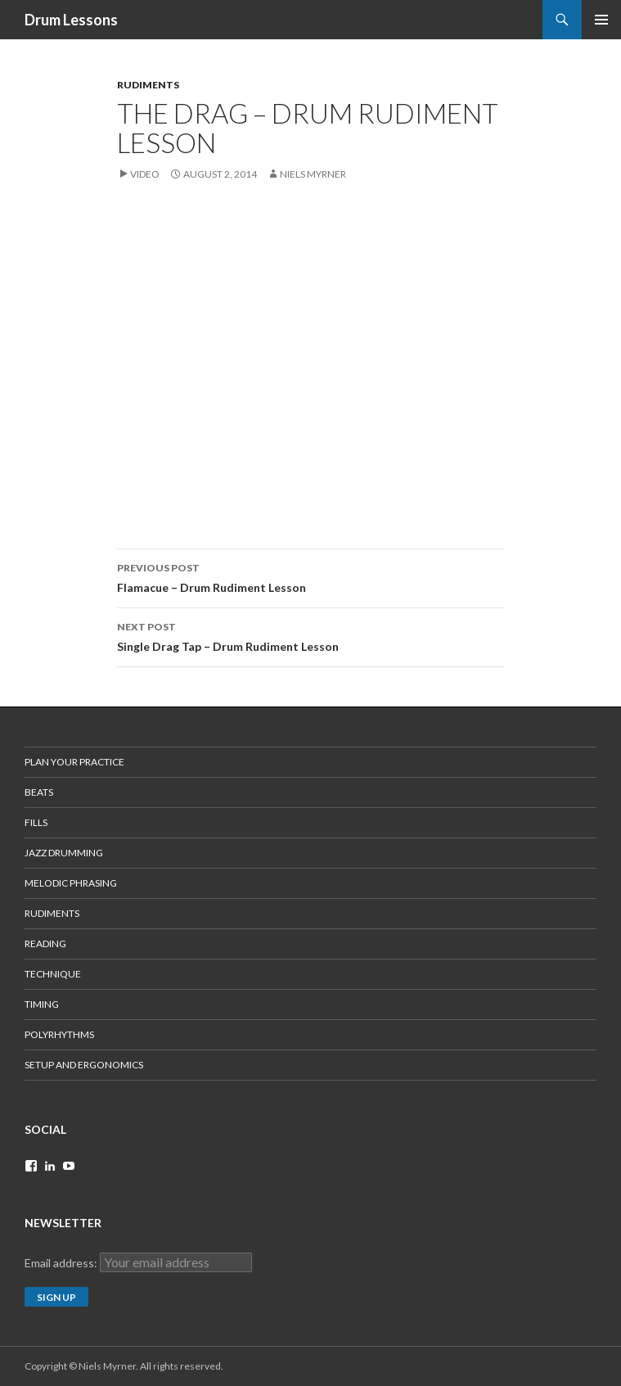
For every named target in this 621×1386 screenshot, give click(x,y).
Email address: (62, 1263)
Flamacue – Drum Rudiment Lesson (311, 576)
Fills (36, 822)
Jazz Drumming (64, 852)
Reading (45, 943)
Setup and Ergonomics (84, 1065)
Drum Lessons (71, 20)
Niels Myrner (313, 174)
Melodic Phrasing (71, 883)
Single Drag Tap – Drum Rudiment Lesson (311, 635)
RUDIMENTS (148, 85)
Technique (53, 974)
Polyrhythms (59, 1034)
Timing (42, 1004)
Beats (39, 792)
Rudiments (52, 913)
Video (145, 174)
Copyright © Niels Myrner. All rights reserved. (124, 1366)
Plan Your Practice (74, 762)
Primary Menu (601, 19)
